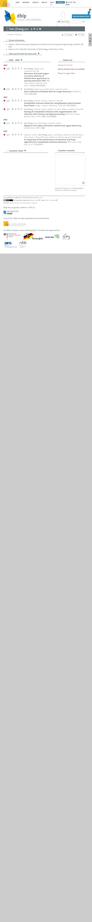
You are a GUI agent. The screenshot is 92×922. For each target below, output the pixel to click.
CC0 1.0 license (50, 200)
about (44, 2)
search (35, 2)
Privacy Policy (25, 203)
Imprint (34, 203)
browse (26, 2)
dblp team (38, 197)
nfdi (52, 2)
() (37, 83)
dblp (18, 2)
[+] (7, 53)
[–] (7, 40)
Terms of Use (14, 203)
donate (60, 2)
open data (34, 200)
